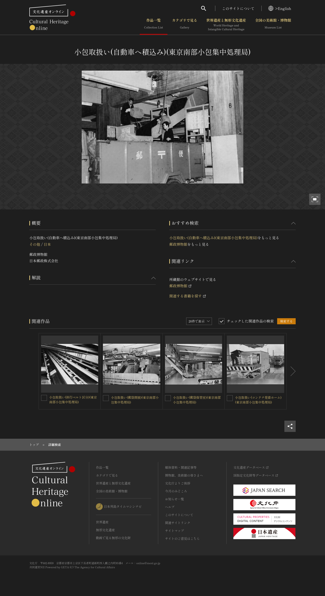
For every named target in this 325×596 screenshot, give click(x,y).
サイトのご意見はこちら (182, 538)
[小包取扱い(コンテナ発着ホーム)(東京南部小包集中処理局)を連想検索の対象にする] (230, 398)
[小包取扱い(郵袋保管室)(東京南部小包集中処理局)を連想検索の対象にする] (168, 398)
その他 (34, 244)
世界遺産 (102, 522)
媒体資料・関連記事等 (181, 467)
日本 (47, 244)
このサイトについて (238, 8)
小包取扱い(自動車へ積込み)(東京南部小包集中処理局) (213, 237)
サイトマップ (174, 530)
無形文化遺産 (105, 530)
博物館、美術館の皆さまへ (184, 475)
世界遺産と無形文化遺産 (226, 24)
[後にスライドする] (291, 371)
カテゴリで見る (184, 24)
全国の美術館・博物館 (273, 24)
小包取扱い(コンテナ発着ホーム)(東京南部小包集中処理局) (258, 399)
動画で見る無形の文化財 (113, 538)
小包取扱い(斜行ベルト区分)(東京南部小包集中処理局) (73, 399)
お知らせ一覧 (174, 499)
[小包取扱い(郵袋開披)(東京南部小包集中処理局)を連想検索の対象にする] (106, 398)
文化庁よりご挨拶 (177, 483)
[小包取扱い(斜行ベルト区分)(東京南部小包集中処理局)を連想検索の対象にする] (44, 398)
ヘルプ (169, 507)
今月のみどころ (176, 491)
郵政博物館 (178, 244)
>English (279, 8)
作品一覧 (153, 24)
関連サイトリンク (177, 522)
